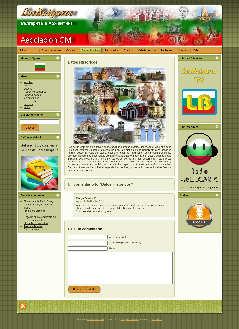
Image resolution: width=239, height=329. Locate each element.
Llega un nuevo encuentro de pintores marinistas (40, 219)
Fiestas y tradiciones (35, 91)
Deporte (28, 88)
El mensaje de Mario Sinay (38, 201)
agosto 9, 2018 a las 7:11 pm (92, 201)
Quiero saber (31, 101)
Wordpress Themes (130, 326)
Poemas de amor (33, 226)
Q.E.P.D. (28, 213)
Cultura (28, 85)
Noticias (28, 82)
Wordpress (157, 326)
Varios (27, 107)
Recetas (28, 104)
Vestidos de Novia (95, 326)
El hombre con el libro (36, 223)
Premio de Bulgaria (34, 210)
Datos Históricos (82, 62)
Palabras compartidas (36, 229)
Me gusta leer (31, 98)
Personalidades (32, 94)
